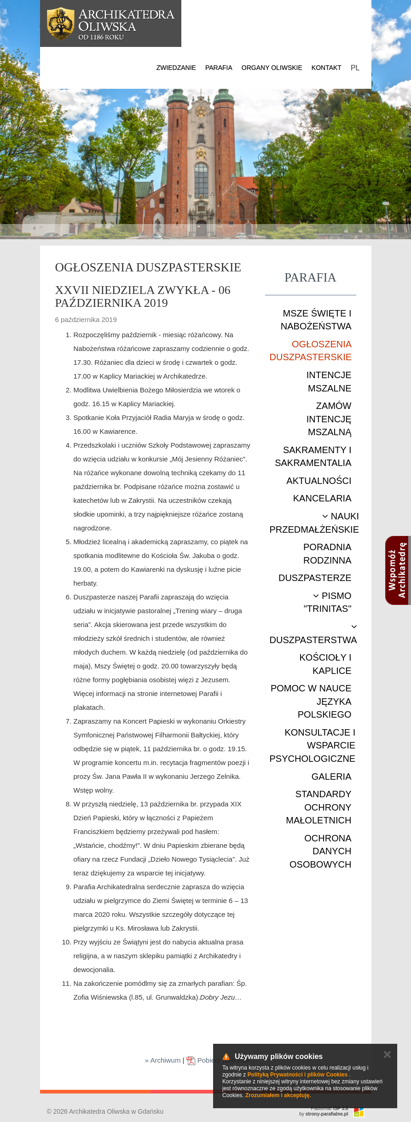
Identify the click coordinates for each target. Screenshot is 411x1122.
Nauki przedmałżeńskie (314, 523)
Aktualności (318, 481)
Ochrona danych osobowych (320, 851)
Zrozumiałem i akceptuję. (278, 1095)
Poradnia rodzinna (327, 553)
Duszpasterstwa (313, 633)
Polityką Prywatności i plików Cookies (297, 1074)
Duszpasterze (315, 578)
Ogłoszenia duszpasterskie (311, 350)
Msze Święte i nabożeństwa (316, 320)
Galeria (332, 776)
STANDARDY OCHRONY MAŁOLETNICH (318, 807)
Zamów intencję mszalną (329, 419)
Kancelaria (322, 498)
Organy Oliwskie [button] (272, 67)
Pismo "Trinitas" (328, 602)
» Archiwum (163, 1060)
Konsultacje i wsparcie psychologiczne (313, 745)
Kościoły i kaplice (325, 664)
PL (355, 68)
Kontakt (327, 67)
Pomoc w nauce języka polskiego (311, 701)
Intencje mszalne (329, 381)
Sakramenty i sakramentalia (313, 456)
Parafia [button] (218, 67)
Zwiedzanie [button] (176, 67)
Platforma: (329, 1108)
